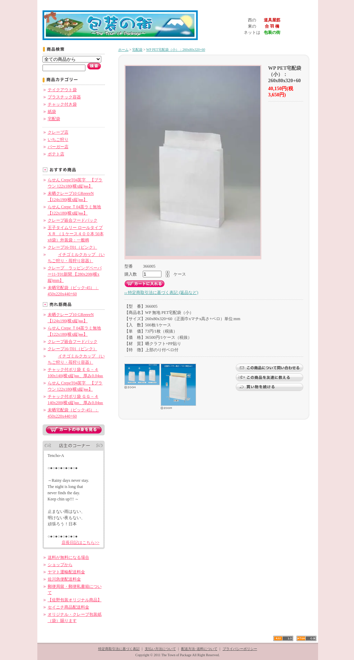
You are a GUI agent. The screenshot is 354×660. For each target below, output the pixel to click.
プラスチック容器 (64, 97)
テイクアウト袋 (62, 89)
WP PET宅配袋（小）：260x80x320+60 (175, 49)
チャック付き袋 (62, 104)
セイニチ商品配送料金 (68, 607)
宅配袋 (54, 118)
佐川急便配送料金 (64, 579)
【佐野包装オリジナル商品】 (75, 599)
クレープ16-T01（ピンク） (72, 247)
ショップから (60, 564)
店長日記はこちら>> (81, 542)
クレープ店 (58, 132)
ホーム (123, 49)
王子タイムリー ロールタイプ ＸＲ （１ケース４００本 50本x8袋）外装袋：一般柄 (76, 233)
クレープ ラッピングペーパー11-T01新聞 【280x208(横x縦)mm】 (75, 274)
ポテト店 (56, 154)
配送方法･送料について (199, 649)
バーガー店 (58, 146)
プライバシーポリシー (240, 649)
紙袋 (52, 111)
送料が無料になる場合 (68, 557)
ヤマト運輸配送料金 (66, 572)
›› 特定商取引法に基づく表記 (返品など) (161, 292)
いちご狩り (58, 139)
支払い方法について (160, 649)
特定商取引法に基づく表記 (119, 649)
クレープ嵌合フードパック (72, 220)
